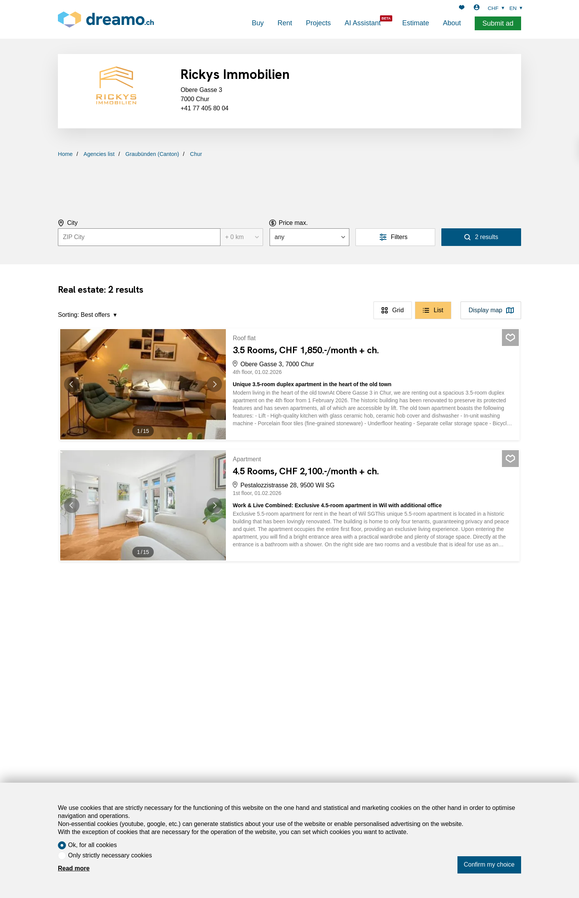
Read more (74, 868)
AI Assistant (363, 23)
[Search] (481, 237)
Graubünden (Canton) (152, 154)
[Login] (476, 8)
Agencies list (99, 154)
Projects (318, 23)
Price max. (293, 223)
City (72, 223)
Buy (258, 23)
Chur (196, 154)
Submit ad (497, 23)
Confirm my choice (489, 864)
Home (65, 154)
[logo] (106, 19)
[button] (75, 384)
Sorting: (68, 314)
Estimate (415, 23)
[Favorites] (461, 8)
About (452, 23)
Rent (285, 23)
